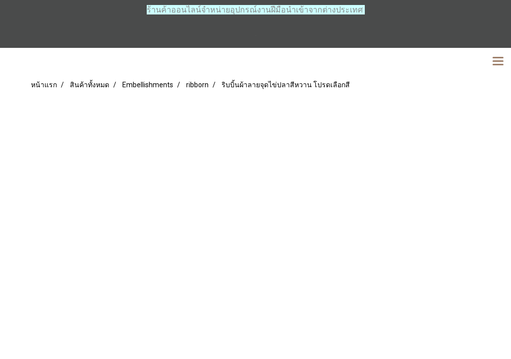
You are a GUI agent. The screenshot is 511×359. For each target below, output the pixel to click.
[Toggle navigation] (498, 62)
